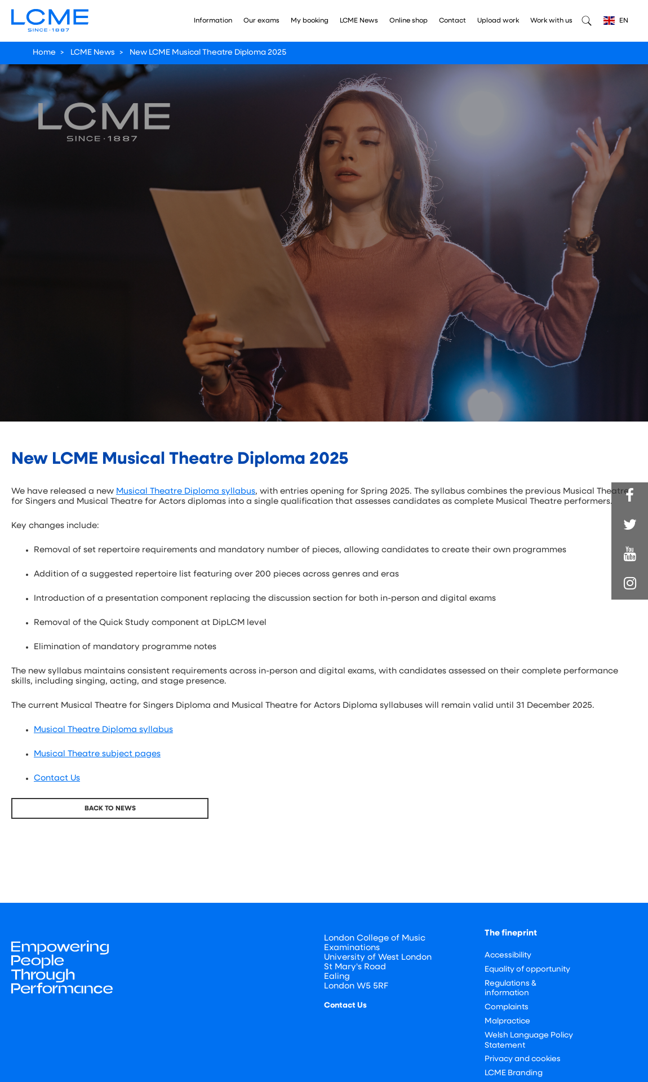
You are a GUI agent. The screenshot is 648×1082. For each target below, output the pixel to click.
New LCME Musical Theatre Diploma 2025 (208, 52)
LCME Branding (514, 1073)
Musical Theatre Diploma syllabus (185, 491)
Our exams (261, 20)
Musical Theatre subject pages (97, 754)
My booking (310, 20)
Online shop (408, 20)
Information (213, 20)
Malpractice (507, 1021)
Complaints (507, 1007)
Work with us (551, 20)
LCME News (359, 20)
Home (44, 52)
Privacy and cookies (523, 1059)
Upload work (498, 20)
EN (615, 20)
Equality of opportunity (527, 969)
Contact (452, 20)
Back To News (110, 808)
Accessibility (508, 955)
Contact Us (57, 778)
